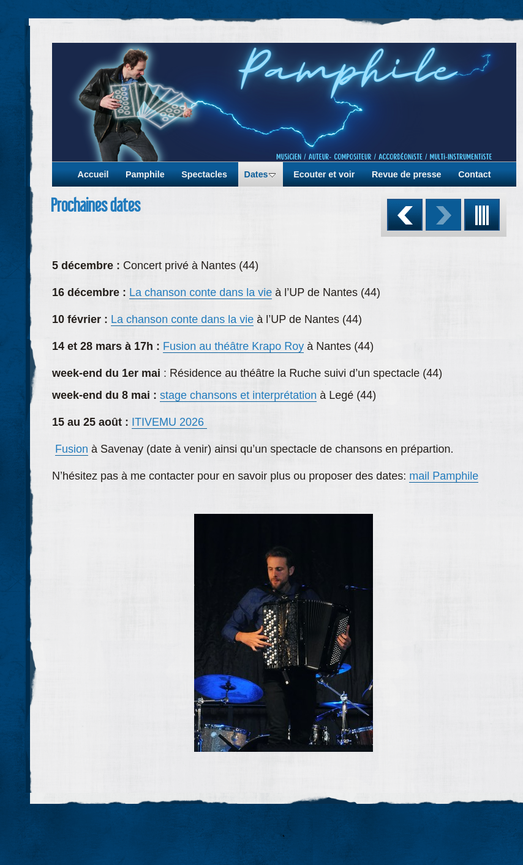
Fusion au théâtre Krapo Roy (233, 346)
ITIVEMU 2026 (169, 422)
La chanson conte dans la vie (200, 292)
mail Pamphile (443, 476)
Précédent (405, 214)
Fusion (71, 449)
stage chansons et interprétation (238, 395)
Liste (482, 214)
